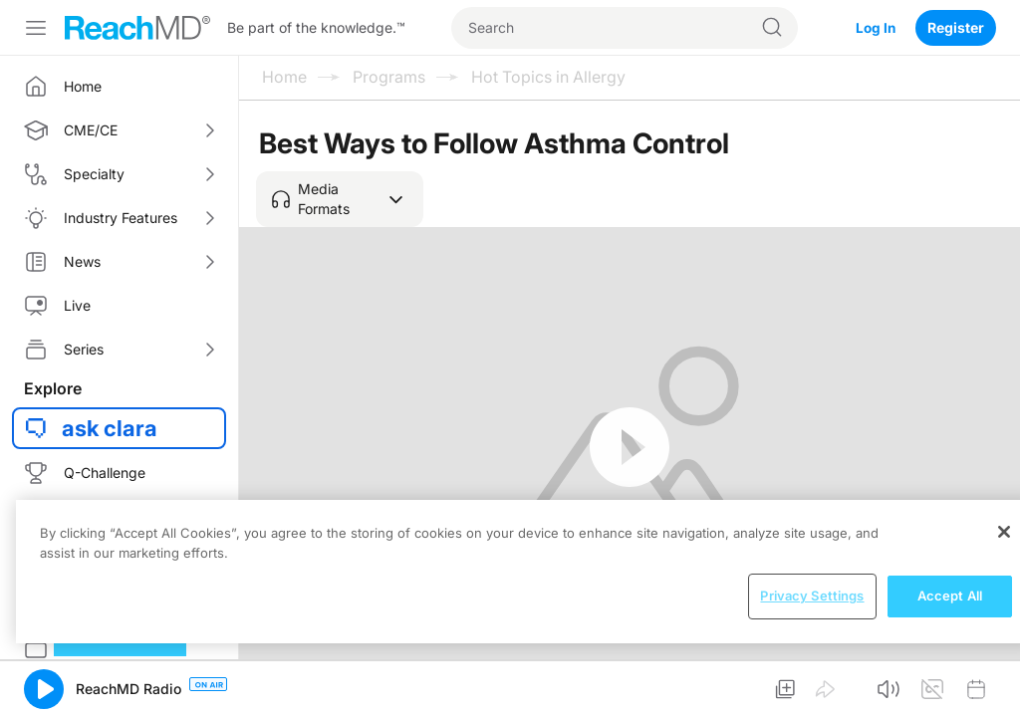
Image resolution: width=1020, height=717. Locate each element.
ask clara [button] (109, 428)
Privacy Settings (812, 595)
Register (955, 27)
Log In (874, 27)
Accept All (949, 595)
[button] (339, 199)
